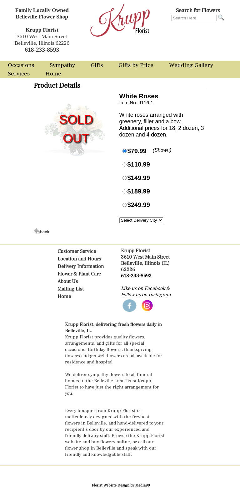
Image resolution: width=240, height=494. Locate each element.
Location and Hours (79, 259)
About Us (68, 281)
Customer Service (77, 251)
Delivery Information (81, 266)
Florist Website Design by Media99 (121, 485)
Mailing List (71, 289)
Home (64, 296)
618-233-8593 (136, 276)
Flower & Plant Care (79, 274)
